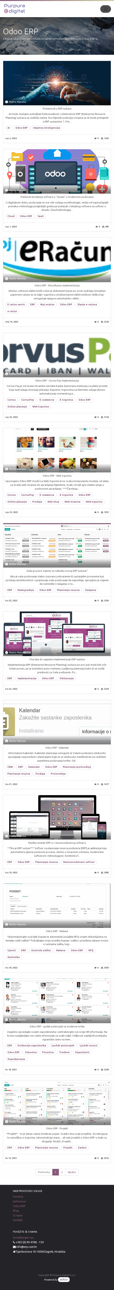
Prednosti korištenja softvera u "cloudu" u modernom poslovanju (57, 197)
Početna (18, 1196)
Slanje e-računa (87, 304)
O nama (17, 1215)
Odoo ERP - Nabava (57, 931)
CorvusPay (27, 399)
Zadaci (82, 1147)
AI (8, 128)
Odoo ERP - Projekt (57, 1128)
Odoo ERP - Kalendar (57, 747)
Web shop (53, 501)
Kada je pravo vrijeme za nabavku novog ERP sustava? (57, 571)
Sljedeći (72, 1172)
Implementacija (27, 678)
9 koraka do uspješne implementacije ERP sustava (57, 659)
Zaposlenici (82, 1052)
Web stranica (72, 501)
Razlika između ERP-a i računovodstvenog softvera (57, 843)
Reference (19, 1201)
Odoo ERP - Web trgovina (57, 475)
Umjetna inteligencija (46, 128)
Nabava (60, 950)
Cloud (11, 216)
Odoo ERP (21, 128)
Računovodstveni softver (79, 862)
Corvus (11, 399)
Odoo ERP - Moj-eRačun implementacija (57, 285)
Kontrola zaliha (41, 950)
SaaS (41, 216)
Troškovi (64, 1052)
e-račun (12, 311)
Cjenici (11, 950)
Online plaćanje (17, 406)
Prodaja (37, 501)
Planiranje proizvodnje (77, 767)
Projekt (67, 1147)
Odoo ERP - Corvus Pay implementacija (57, 380)
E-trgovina (66, 399)
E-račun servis (16, 304)
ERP (32, 304)
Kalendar (34, 767)
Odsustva (31, 1052)
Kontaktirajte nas (23, 1237)
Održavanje (66, 678)
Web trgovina (40, 406)
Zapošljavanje (16, 1059)
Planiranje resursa (68, 590)
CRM (10, 767)
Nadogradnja (26, 590)
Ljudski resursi (88, 1045)
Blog (16, 1210)
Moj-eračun (47, 304)
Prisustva (48, 1052)
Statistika (13, 957)
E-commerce (47, 399)
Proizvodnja (58, 773)
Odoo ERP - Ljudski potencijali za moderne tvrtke (57, 1026)
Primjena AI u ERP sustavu (57, 108)
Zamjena (90, 590)
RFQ (90, 950)
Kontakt (18, 1220)
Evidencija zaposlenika (32, 1045)
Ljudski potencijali (63, 1045)
